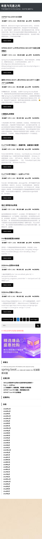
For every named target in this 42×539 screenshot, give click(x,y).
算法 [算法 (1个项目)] (32, 370)
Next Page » (34, 319)
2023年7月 (6, 426)
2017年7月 (6, 472)
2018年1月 (6, 469)
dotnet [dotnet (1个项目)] (5, 366)
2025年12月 (7, 409)
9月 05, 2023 (11, 87)
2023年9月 (6, 421)
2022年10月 (7, 428)
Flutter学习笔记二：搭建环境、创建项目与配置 (20, 145)
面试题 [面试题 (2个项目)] (4, 373)
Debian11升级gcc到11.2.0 (11, 292)
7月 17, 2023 (11, 209)
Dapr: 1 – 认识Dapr (9, 385)
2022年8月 (6, 433)
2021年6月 (6, 443)
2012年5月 (6, 493)
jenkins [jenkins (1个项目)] (13, 366)
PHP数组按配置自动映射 (10, 239)
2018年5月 (6, 464)
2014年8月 (6, 489)
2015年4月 (6, 486)
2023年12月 (7, 416)
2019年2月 (6, 455)
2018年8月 (6, 460)
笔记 (23, 21)
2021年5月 (6, 445)
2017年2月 (6, 476)
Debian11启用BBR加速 (10, 265)
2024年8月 (6, 413)
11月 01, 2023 (12, 55)
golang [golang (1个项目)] (10, 366)
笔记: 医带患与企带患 (9, 205)
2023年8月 (6, 423)
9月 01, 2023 (11, 118)
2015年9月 (6, 484)
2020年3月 (6, 452)
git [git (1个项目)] (7, 366)
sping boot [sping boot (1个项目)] (28, 366)
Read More (7, 41)
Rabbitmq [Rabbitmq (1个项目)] (20, 366)
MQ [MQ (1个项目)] (17, 366)
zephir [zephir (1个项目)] (18, 370)
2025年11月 (7, 411)
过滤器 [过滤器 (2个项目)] (36, 369)
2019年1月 (6, 457)
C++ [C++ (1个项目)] (2, 366)
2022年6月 (6, 435)
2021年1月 (6, 447)
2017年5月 (6, 474)
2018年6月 (6, 462)
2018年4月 (6, 467)
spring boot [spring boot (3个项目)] (8, 369)
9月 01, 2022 (11, 269)
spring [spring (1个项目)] (32, 366)
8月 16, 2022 (11, 296)
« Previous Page (7, 319)
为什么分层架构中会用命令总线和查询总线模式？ (18, 382)
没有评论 (37, 21)
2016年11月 (7, 479)
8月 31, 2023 (11, 149)
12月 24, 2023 (12, 21)
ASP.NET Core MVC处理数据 (12, 392)
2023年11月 (7, 418)
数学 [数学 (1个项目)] (25, 370)
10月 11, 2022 (12, 243)
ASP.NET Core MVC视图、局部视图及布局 (16, 390)
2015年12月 (7, 481)
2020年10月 (7, 450)
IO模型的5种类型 (7, 114)
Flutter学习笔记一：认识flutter (15, 174)
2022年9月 (6, 430)
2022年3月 (6, 438)
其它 (23, 269)
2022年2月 (6, 440)
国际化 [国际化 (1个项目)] (21, 370)
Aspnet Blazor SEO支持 (11, 17)
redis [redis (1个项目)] (24, 366)
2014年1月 (6, 491)
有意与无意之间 (10, 5)
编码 (23, 55)
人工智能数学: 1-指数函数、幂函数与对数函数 (17, 387)
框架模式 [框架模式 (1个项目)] (28, 370)
